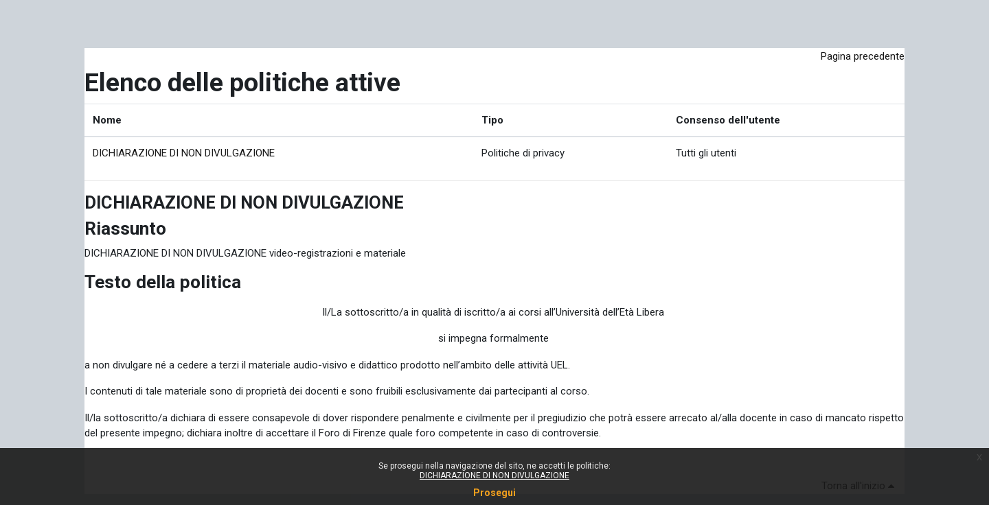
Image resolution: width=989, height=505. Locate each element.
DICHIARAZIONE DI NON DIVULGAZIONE (184, 153)
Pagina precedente (863, 56)
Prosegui (494, 492)
